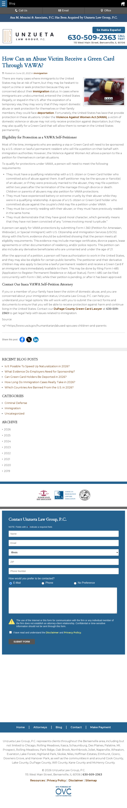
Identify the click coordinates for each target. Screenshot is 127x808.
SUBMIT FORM (22, 641)
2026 (6, 429)
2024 (6, 441)
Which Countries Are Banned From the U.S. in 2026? (39, 387)
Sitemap (91, 780)
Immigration (40, 73)
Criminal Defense (16, 403)
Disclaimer (52, 632)
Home (20, 727)
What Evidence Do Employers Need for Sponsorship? (40, 371)
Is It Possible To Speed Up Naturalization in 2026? (37, 366)
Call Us (21, 10)
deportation (45, 112)
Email (63, 10)
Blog (59, 727)
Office (106, 10)
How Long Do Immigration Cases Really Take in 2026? (40, 382)
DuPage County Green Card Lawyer (78, 308)
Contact (76, 727)
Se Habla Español (109, 30)
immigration (41, 91)
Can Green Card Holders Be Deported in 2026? (36, 376)
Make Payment (100, 727)
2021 (6, 459)
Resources (37, 780)
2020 (6, 465)
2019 (6, 471)
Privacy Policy (72, 632)
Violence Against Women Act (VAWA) (81, 117)
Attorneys (40, 727)
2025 (6, 435)
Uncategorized (14, 413)
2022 (6, 453)
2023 (6, 447)
